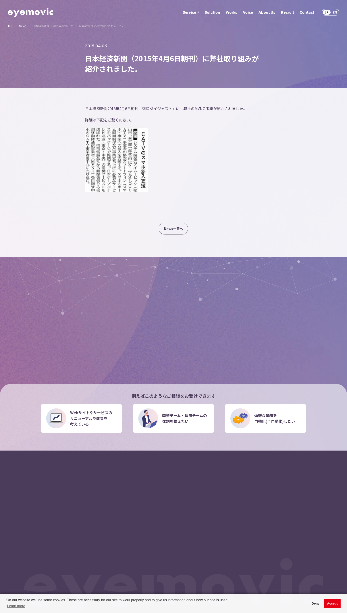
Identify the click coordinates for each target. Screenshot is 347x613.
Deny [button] (315, 603)
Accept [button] (332, 603)
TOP (10, 25)
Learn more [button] (16, 606)
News (23, 25)
